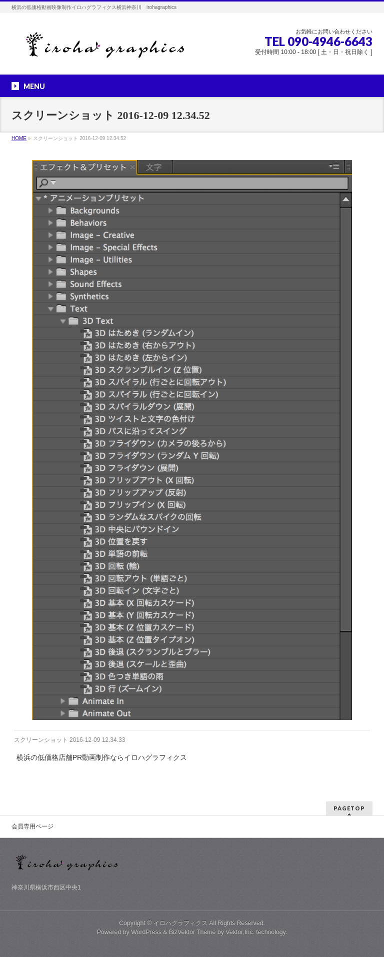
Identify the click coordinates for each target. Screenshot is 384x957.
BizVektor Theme (192, 931)
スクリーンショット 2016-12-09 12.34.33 (70, 739)
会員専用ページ (33, 826)
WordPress (146, 931)
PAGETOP (349, 808)
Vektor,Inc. (240, 931)
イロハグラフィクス (181, 922)
